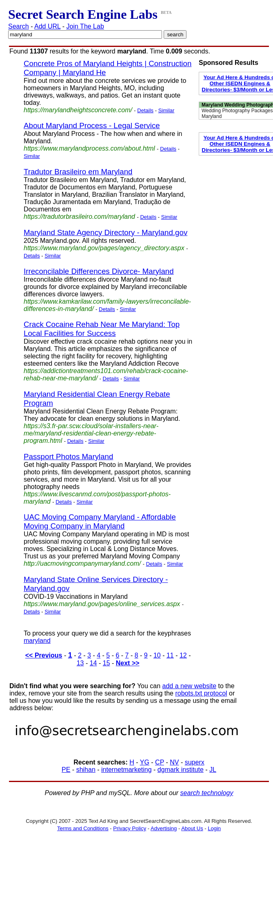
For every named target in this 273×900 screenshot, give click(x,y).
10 (157, 655)
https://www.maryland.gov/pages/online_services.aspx (102, 603)
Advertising (164, 828)
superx (194, 762)
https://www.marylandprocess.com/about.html (89, 148)
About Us (192, 828)
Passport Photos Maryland (68, 456)
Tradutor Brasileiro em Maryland (78, 171)
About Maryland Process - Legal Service (92, 125)
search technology (206, 792)
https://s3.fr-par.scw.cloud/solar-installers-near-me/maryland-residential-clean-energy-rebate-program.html (91, 433)
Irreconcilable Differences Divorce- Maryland (99, 271)
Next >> (128, 663)
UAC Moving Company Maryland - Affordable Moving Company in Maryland (100, 521)
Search (18, 26)
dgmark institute (181, 769)
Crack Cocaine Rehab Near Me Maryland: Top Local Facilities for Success (102, 329)
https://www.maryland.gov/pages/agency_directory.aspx (104, 247)
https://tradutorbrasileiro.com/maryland (79, 216)
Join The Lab (85, 26)
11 (170, 655)
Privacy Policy (129, 828)
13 (80, 663)
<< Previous (43, 655)
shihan (85, 769)
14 (93, 663)
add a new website (189, 685)
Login (214, 828)
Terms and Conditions (83, 828)
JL (212, 769)
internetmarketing (126, 769)
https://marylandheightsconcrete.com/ (78, 110)
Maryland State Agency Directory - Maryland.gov (105, 232)
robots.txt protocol (201, 693)
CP (159, 762)
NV (174, 762)
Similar (166, 110)
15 (106, 663)
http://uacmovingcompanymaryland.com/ (82, 563)
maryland (37, 640)
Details (145, 110)
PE (66, 769)
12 (183, 655)
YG (144, 762)
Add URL (47, 26)
